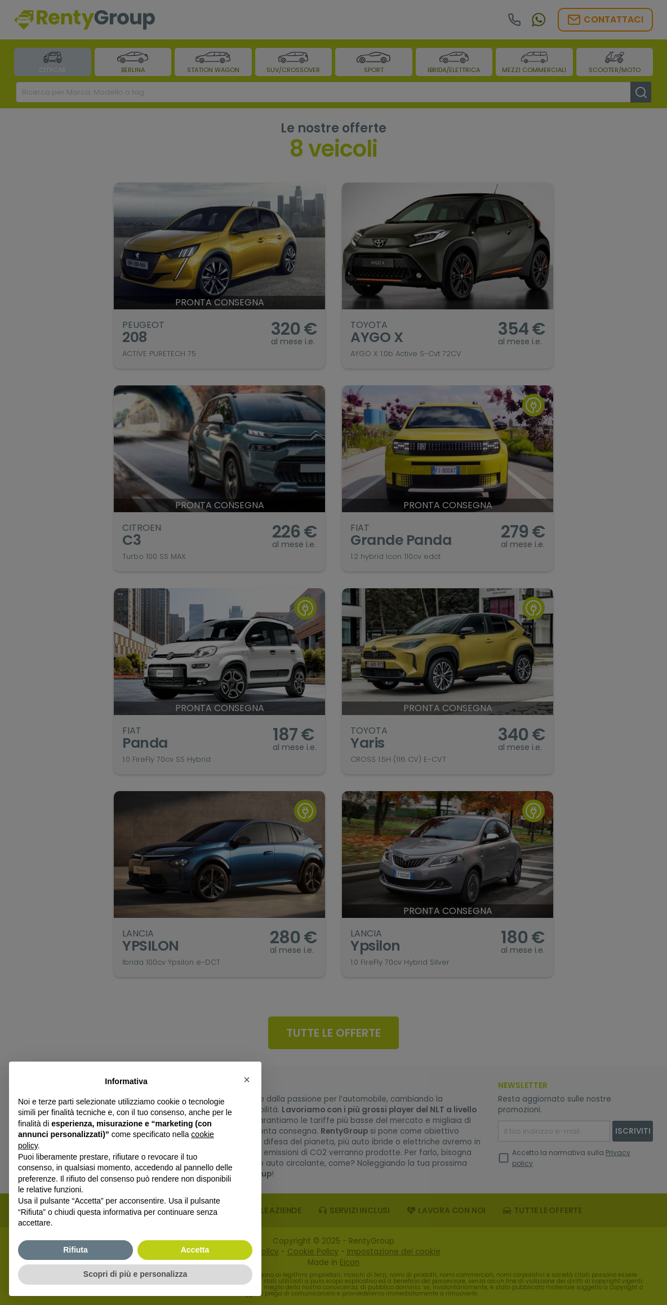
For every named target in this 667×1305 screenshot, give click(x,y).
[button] (247, 1080)
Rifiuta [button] (75, 1249)
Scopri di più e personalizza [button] (135, 1274)
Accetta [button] (195, 1249)
